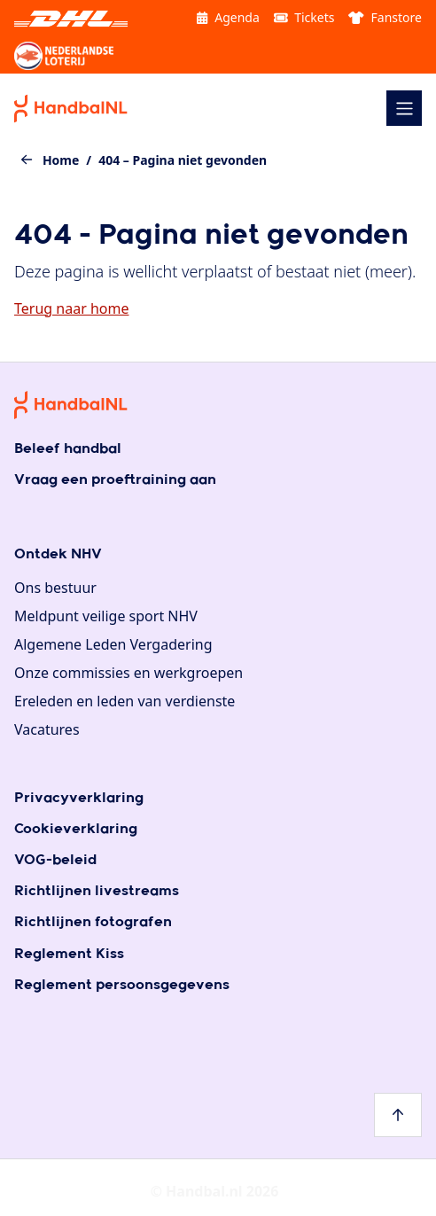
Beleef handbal (67, 449)
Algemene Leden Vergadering (113, 644)
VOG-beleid (55, 860)
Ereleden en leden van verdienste (124, 701)
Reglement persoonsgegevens (122, 985)
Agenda (228, 17)
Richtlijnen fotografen (93, 922)
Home (61, 160)
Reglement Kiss (69, 954)
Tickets (304, 17)
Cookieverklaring (75, 829)
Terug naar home (71, 308)
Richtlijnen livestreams (96, 891)
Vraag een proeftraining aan (115, 480)
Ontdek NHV (58, 554)
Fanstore (385, 17)
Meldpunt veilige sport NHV (106, 616)
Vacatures (47, 729)
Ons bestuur (55, 587)
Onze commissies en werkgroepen (128, 672)
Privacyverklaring (79, 798)
